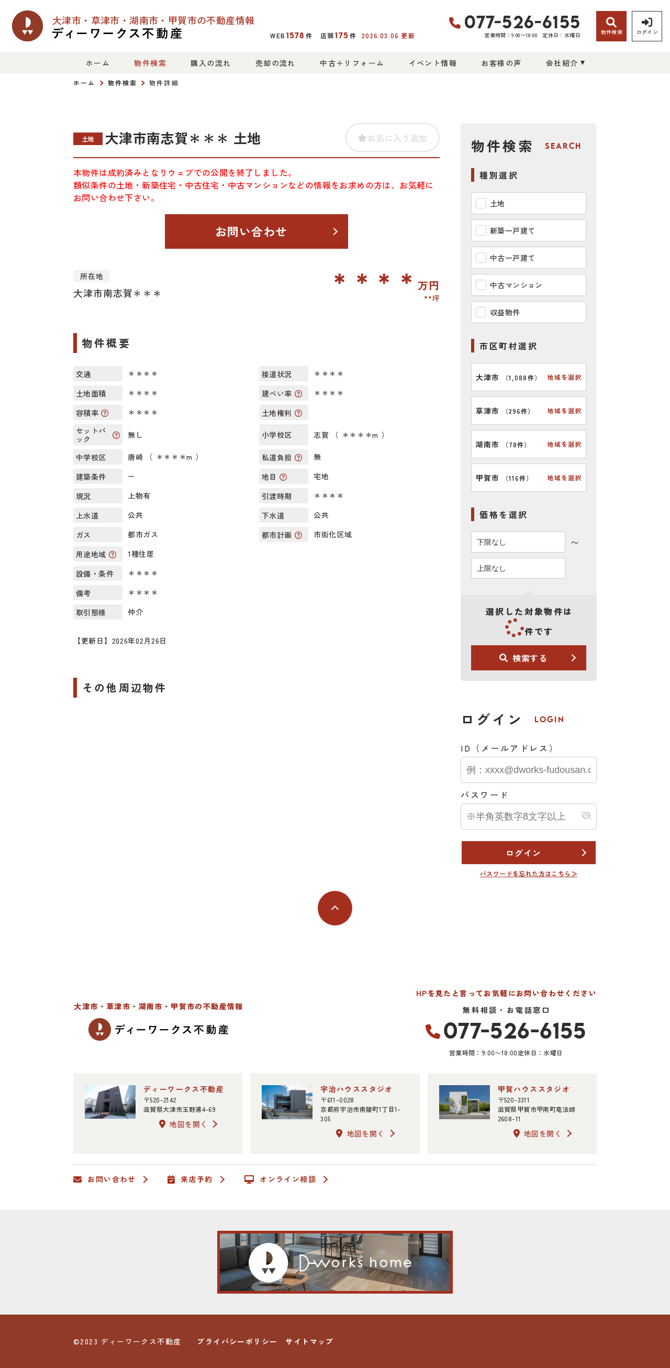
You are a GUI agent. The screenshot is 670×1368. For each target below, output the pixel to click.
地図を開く (183, 1124)
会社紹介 (562, 63)
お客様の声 (501, 63)
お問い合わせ (251, 231)
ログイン (523, 852)
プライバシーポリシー (237, 1341)
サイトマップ (309, 1341)
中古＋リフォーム (352, 63)
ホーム (98, 63)
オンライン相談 (280, 1179)
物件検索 (150, 63)
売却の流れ (275, 63)
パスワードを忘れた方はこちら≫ (528, 873)
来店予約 (190, 1179)
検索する (523, 658)
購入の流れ (211, 63)
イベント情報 (433, 63)
